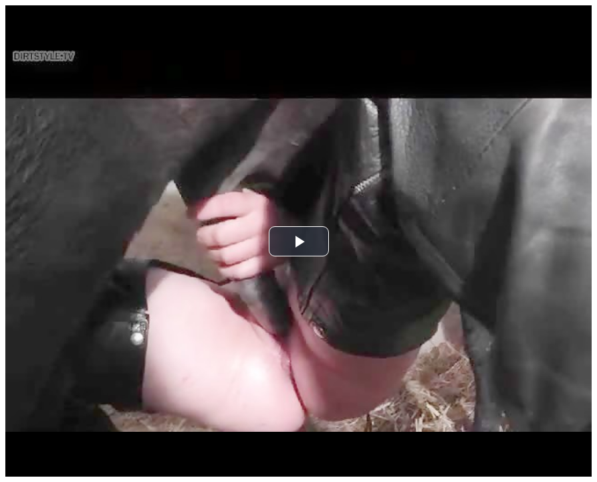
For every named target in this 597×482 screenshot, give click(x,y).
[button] (299, 241)
